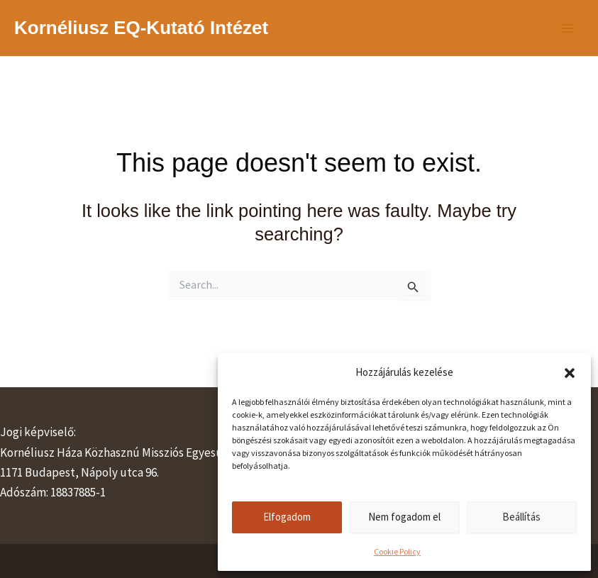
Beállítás (521, 516)
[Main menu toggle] (568, 28)
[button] (570, 373)
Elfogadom (287, 516)
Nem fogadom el (404, 516)
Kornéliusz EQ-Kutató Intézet (141, 27)
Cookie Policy (397, 551)
